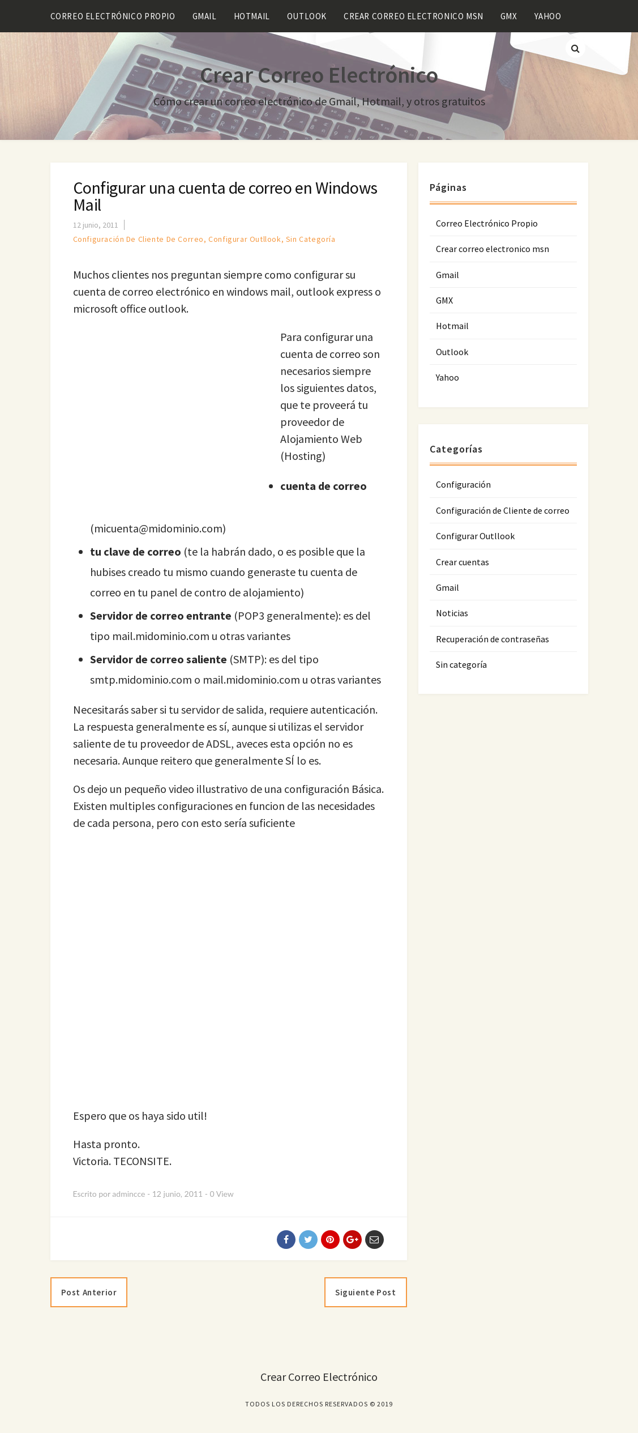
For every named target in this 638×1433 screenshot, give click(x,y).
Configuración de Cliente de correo (138, 239)
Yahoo (548, 16)
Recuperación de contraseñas (492, 639)
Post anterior (89, 1292)
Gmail (204, 16)
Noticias (452, 613)
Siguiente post (365, 1292)
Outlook (307, 16)
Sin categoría (311, 239)
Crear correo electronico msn (413, 16)
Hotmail (252, 16)
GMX (508, 16)
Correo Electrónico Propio (112, 16)
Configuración (463, 484)
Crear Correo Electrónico (319, 75)
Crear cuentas (462, 562)
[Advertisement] (168, 422)
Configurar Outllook (244, 239)
